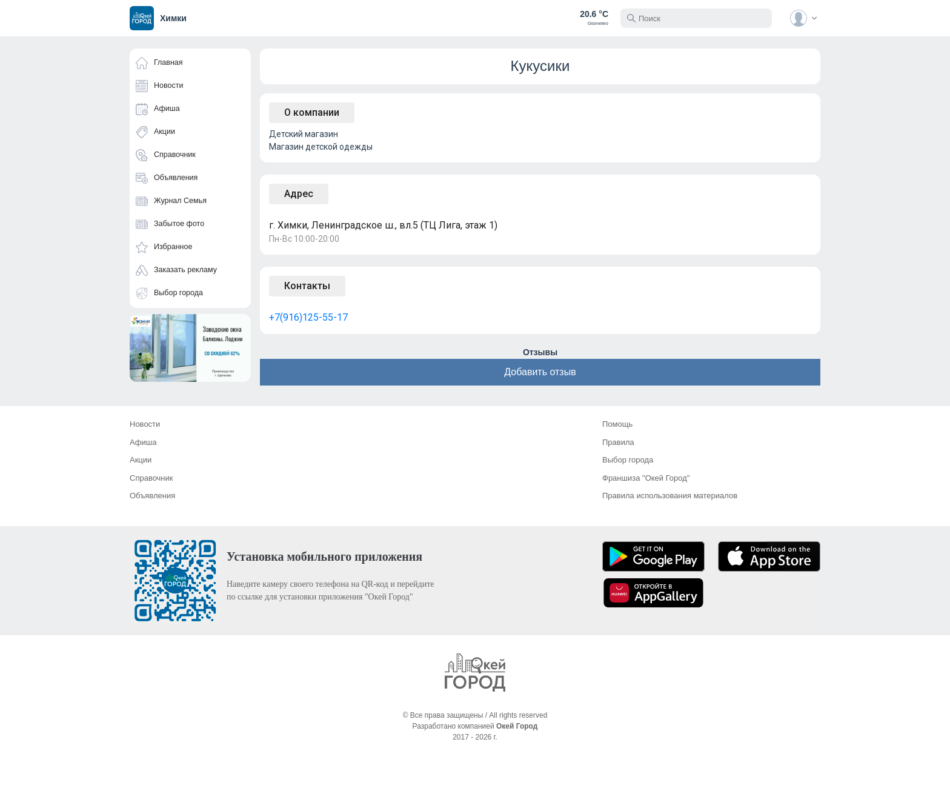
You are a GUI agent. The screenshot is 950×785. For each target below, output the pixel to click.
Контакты (307, 286)
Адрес (298, 193)
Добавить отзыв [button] (540, 372)
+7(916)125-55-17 (308, 317)
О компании (311, 112)
